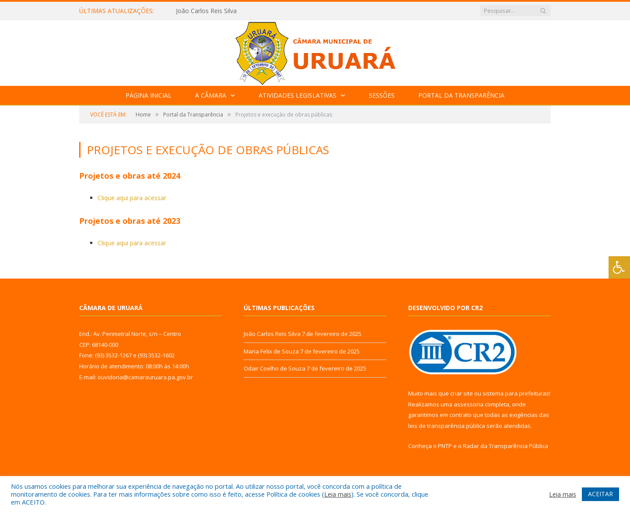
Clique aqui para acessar (132, 198)
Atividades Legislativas (297, 95)
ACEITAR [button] (600, 494)
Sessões (382, 95)
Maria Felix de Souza (271, 351)
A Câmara (210, 95)
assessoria (468, 404)
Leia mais (337, 494)
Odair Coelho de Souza (274, 368)
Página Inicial (149, 95)
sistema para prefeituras (516, 393)
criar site (461, 393)
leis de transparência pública (446, 426)
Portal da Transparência (461, 95)
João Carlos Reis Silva (206, 11)
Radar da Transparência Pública (505, 446)
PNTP (445, 446)
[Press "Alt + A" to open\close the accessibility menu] (619, 267)
